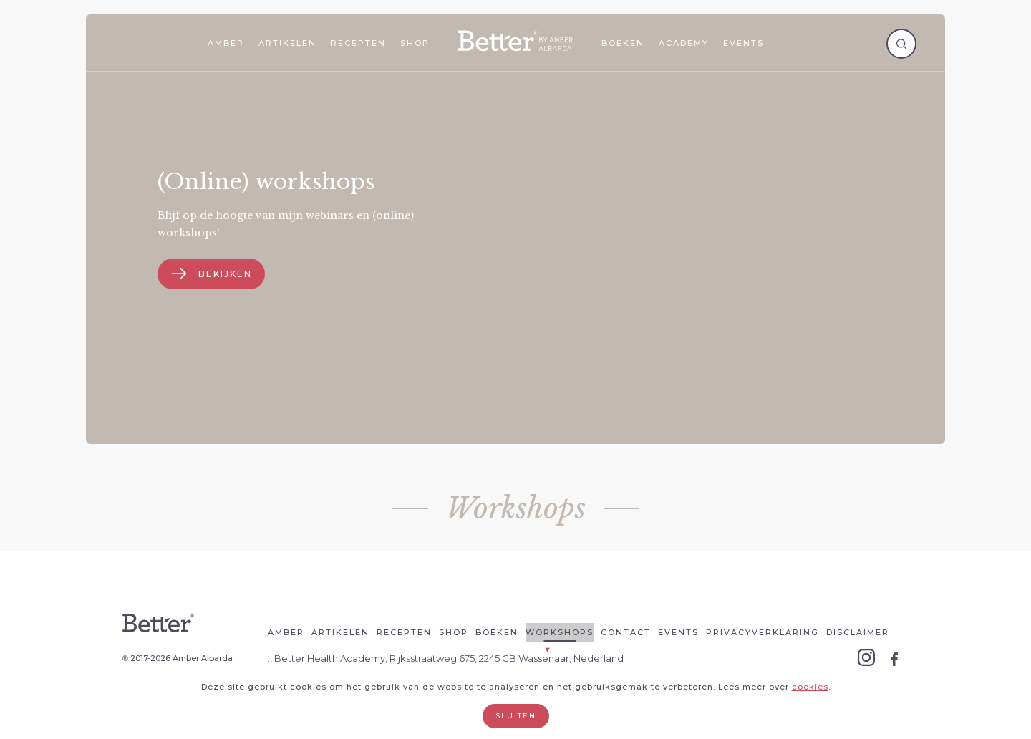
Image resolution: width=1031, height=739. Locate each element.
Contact (626, 632)
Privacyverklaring (762, 632)
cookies (810, 687)
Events (743, 43)
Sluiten (515, 715)
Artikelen (287, 43)
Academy (684, 43)
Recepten (358, 43)
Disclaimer (857, 632)
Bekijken (212, 274)
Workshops (560, 632)
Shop (415, 43)
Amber (226, 43)
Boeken (622, 43)
